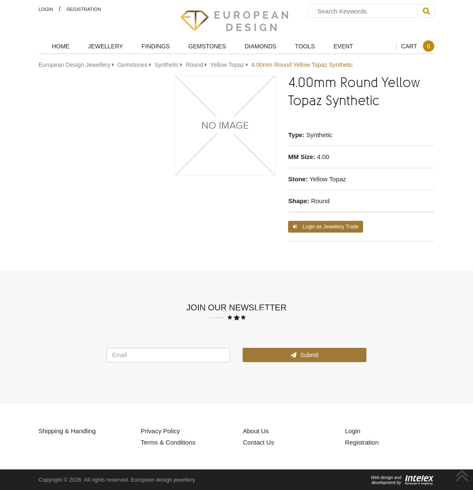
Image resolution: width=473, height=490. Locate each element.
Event (343, 46)
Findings (156, 46)
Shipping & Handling (67, 430)
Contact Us (258, 442)
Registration (84, 9)
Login (46, 9)
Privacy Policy (160, 430)
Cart (417, 46)
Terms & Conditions (168, 442)
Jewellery (105, 46)
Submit (304, 355)
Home (60, 46)
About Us (256, 430)
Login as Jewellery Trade (325, 226)
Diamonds (260, 46)
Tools (305, 46)
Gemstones (207, 46)
